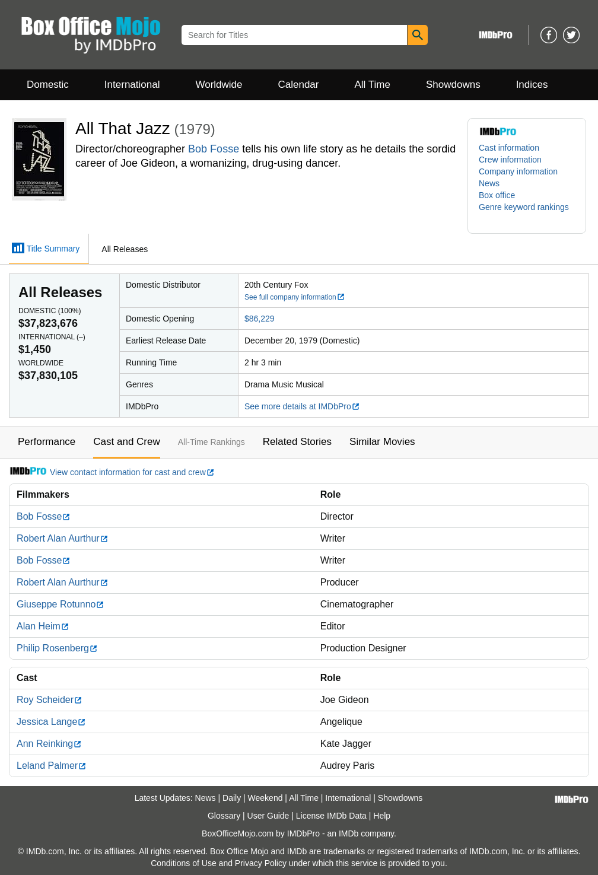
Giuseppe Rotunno (60, 604)
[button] (527, 213)
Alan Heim (43, 626)
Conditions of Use (184, 863)
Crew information (510, 159)
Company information (518, 171)
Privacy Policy (261, 863)
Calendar (298, 84)
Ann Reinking (49, 744)
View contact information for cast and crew (112, 472)
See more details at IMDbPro (302, 406)
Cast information (509, 147)
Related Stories (297, 441)
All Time (372, 84)
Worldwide (218, 84)
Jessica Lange (51, 722)
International (132, 84)
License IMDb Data (331, 815)
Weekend (265, 798)
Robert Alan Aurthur (63, 538)
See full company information (294, 297)
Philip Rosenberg (57, 648)
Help (381, 815)
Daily (231, 798)
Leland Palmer (52, 766)
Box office (497, 195)
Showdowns (453, 84)
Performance (46, 441)
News (489, 183)
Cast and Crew (126, 441)
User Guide (268, 815)
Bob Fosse (213, 149)
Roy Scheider (49, 700)
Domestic (48, 84)
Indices (532, 84)
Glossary (224, 815)
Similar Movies (382, 441)
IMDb (348, 833)
